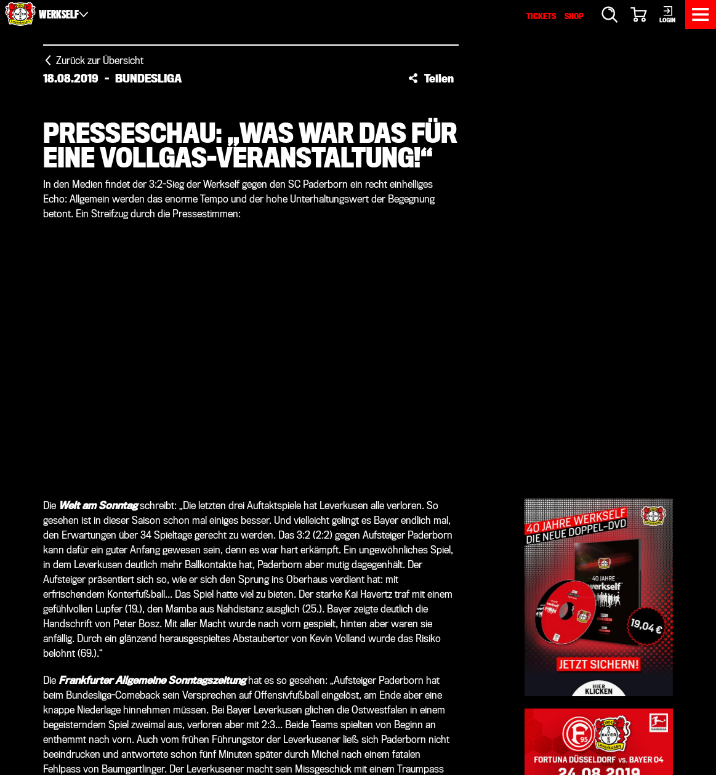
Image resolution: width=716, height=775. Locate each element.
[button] (431, 78)
